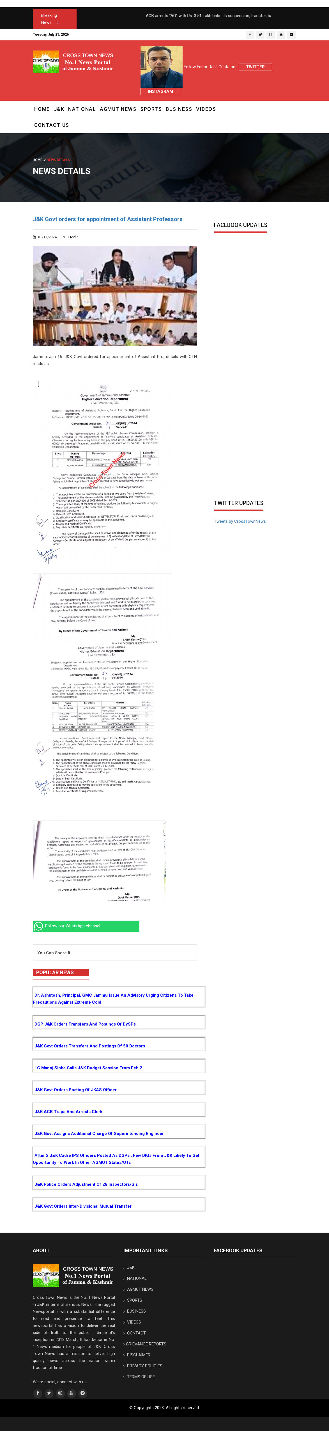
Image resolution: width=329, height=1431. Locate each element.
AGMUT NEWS (118, 109)
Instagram (160, 91)
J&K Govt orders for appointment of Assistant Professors (108, 219)
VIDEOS (206, 109)
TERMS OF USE (139, 1376)
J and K (70, 237)
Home (42, 109)
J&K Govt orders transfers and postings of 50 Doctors (89, 1046)
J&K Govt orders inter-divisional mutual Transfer (83, 1206)
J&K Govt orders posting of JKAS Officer (75, 1089)
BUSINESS (179, 109)
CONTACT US (51, 125)
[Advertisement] (261, 455)
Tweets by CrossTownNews (240, 521)
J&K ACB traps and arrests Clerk (68, 1111)
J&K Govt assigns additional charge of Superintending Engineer (99, 1133)
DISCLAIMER (136, 1354)
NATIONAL (82, 109)
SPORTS (151, 109)
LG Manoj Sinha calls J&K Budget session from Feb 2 (88, 1067)
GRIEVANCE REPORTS (144, 1344)
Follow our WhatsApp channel (66, 925)
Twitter (255, 66)
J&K (59, 109)
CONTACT (134, 1333)
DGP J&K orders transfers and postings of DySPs (85, 1024)
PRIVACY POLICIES (142, 1365)
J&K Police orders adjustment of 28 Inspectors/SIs (86, 1184)
